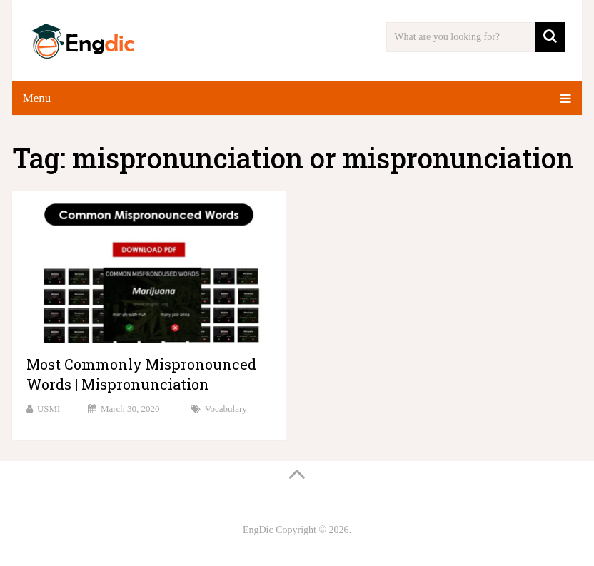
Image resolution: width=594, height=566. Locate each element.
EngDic (258, 530)
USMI (49, 408)
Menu (37, 98)
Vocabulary (226, 408)
